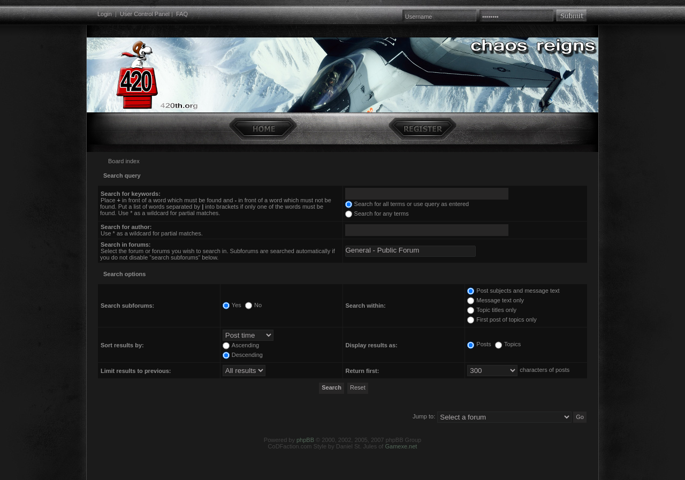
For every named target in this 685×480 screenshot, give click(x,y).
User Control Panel (145, 14)
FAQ (182, 14)
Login (104, 14)
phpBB (305, 440)
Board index (124, 161)
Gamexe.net (401, 446)
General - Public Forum (410, 250)
